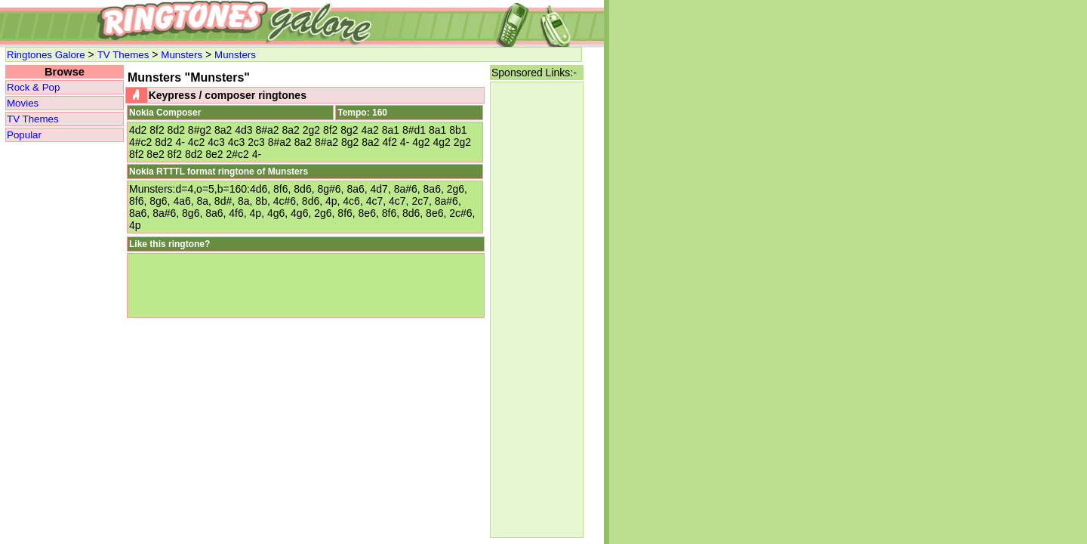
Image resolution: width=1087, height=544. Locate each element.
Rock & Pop (33, 87)
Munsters (181, 54)
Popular (24, 135)
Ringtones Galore (46, 54)
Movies (22, 103)
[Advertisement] (536, 309)
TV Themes (123, 54)
